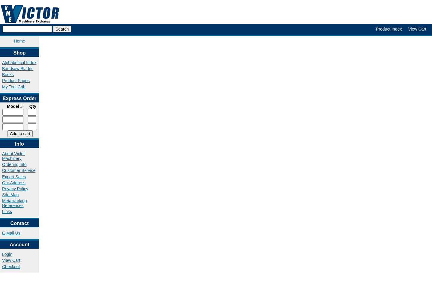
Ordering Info (14, 164)
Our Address (14, 182)
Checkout (11, 266)
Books (8, 74)
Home (19, 41)
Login (7, 254)
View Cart (417, 29)
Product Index (389, 29)
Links (7, 211)
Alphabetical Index (19, 62)
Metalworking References (14, 203)
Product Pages (16, 80)
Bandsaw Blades (17, 68)
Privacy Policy (15, 188)
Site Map (10, 194)
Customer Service (18, 170)
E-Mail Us (11, 233)
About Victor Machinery (13, 156)
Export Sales (14, 176)
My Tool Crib (14, 86)
